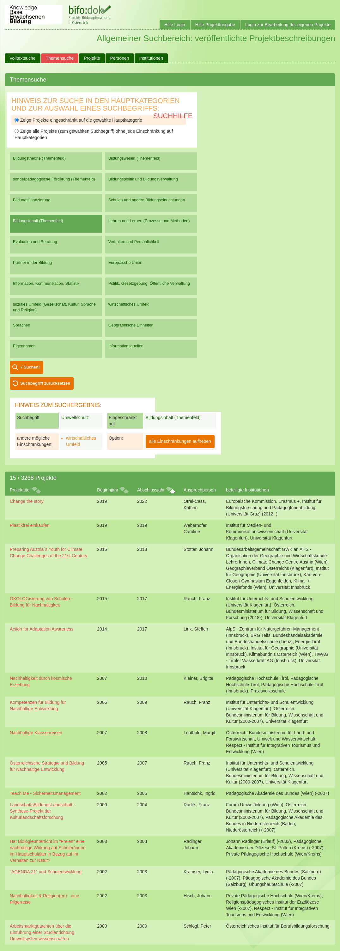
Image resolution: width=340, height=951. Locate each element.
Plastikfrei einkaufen (29, 525)
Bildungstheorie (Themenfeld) (39, 158)
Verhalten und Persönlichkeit (133, 241)
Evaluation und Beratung (35, 241)
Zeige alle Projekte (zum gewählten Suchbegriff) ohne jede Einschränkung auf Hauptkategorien (94, 134)
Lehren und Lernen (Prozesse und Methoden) (149, 220)
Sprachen (21, 325)
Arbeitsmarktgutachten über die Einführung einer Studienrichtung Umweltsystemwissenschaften (42, 932)
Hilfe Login (174, 24)
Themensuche (60, 58)
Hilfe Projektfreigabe (215, 24)
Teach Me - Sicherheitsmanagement (45, 793)
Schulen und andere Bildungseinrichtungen (146, 200)
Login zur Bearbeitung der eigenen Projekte (288, 24)
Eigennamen (24, 346)
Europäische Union (125, 262)
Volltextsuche (22, 58)
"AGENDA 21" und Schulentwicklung (46, 871)
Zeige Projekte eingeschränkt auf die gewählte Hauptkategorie (78, 120)
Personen (119, 58)
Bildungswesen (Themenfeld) (134, 158)
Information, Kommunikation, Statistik (46, 283)
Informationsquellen (125, 346)
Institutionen (151, 58)
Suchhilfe (173, 116)
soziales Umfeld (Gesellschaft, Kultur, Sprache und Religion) (54, 307)
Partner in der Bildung (32, 262)
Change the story (27, 501)
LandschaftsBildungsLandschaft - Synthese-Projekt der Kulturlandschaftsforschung (42, 811)
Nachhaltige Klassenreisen (36, 732)
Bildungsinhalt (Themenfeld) (38, 220)
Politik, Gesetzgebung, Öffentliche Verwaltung (149, 283)
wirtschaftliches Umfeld (128, 304)
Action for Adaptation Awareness (41, 628)
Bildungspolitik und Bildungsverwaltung (143, 179)
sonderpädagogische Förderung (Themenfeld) (54, 179)
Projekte (92, 58)
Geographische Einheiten (131, 325)
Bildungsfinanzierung (31, 200)
